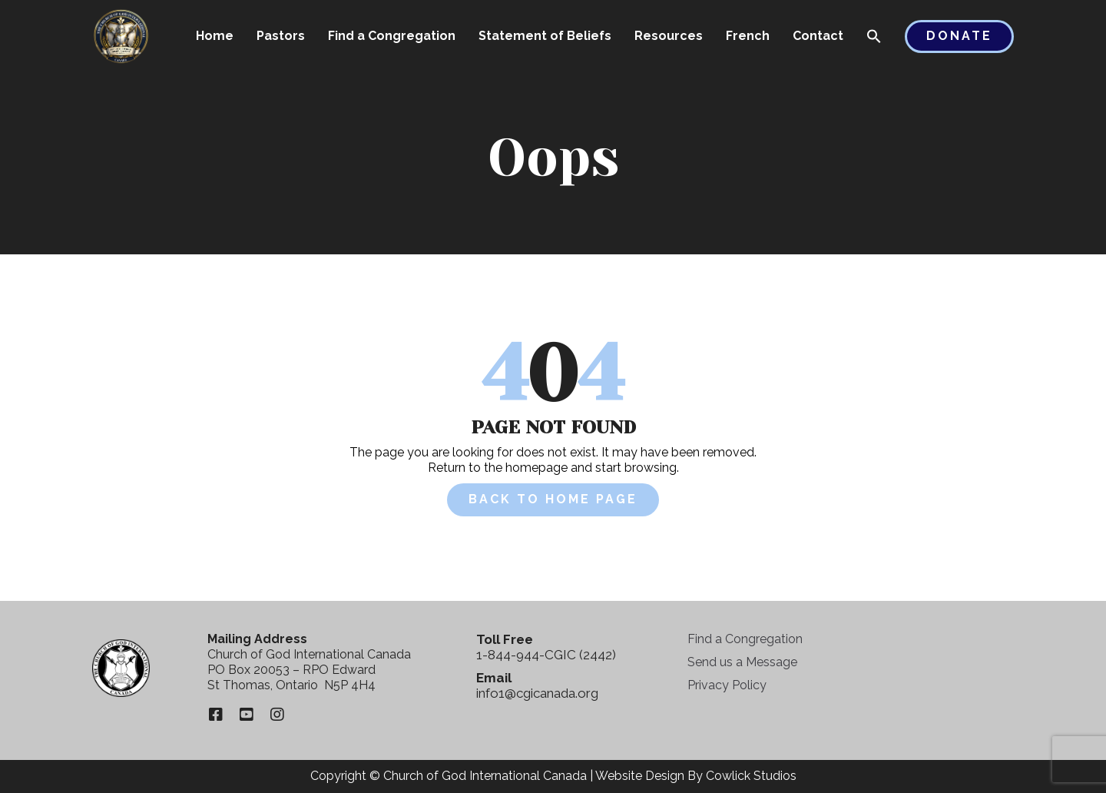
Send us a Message (742, 662)
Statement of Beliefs (544, 35)
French (748, 35)
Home (214, 35)
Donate (959, 35)
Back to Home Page (553, 499)
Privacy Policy (727, 685)
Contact (818, 35)
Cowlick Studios (751, 775)
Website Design (639, 775)
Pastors (281, 35)
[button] (874, 37)
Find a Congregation (391, 35)
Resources (668, 35)
